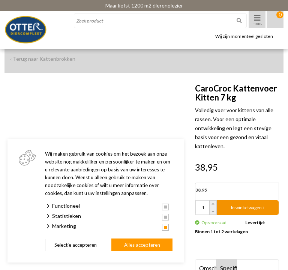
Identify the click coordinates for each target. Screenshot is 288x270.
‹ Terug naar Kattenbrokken (42, 59)
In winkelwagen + (248, 207)
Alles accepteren (142, 245)
